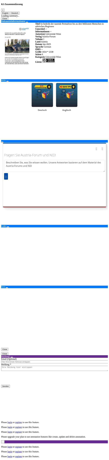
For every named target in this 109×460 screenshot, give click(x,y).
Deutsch (14, 13)
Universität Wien (53, 34)
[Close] (3, 10)
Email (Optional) (9, 359)
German (47, 47)
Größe (38, 52)
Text (3, 287)
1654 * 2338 (47, 52)
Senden (5, 387)
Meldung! (5, 356)
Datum (38, 44)
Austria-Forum (49, 36)
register (18, 422)
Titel (37, 24)
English (5, 13)
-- (46, 29)
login (10, 422)
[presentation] (22, 380)
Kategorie (40, 57)
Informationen (42, 31)
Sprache (39, 47)
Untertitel (40, 29)
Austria (44, 41)
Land (37, 41)
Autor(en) (40, 34)
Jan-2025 (47, 44)
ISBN (38, 49)
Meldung (5, 364)
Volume (39, 39)
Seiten (38, 54)
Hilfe (3, 80)
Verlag (38, 36)
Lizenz (38, 62)
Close (4, 19)
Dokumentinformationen (13, 21)
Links (3, 226)
